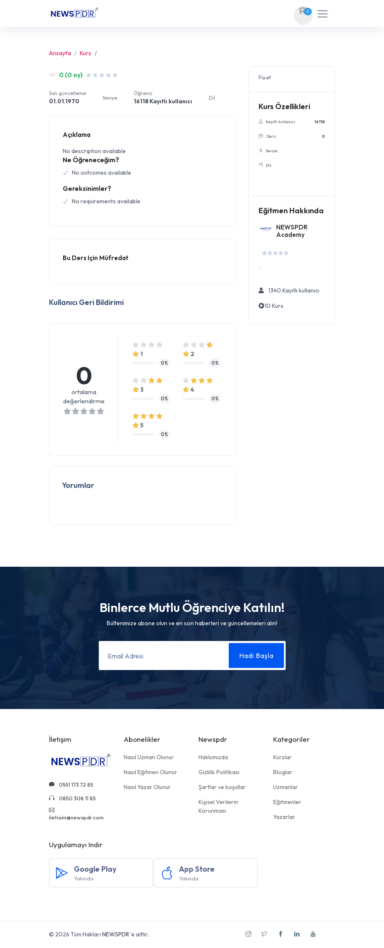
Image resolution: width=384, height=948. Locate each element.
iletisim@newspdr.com (76, 814)
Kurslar (282, 757)
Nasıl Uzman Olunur (149, 757)
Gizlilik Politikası (219, 772)
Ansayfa (60, 53)
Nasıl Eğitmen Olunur (150, 772)
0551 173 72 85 (71, 784)
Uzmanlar (285, 787)
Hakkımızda (213, 757)
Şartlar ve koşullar (222, 787)
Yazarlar (284, 817)
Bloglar (282, 772)
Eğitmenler (287, 802)
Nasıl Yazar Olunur (147, 787)
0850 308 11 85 (72, 798)
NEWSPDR (115, 934)
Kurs (85, 53)
